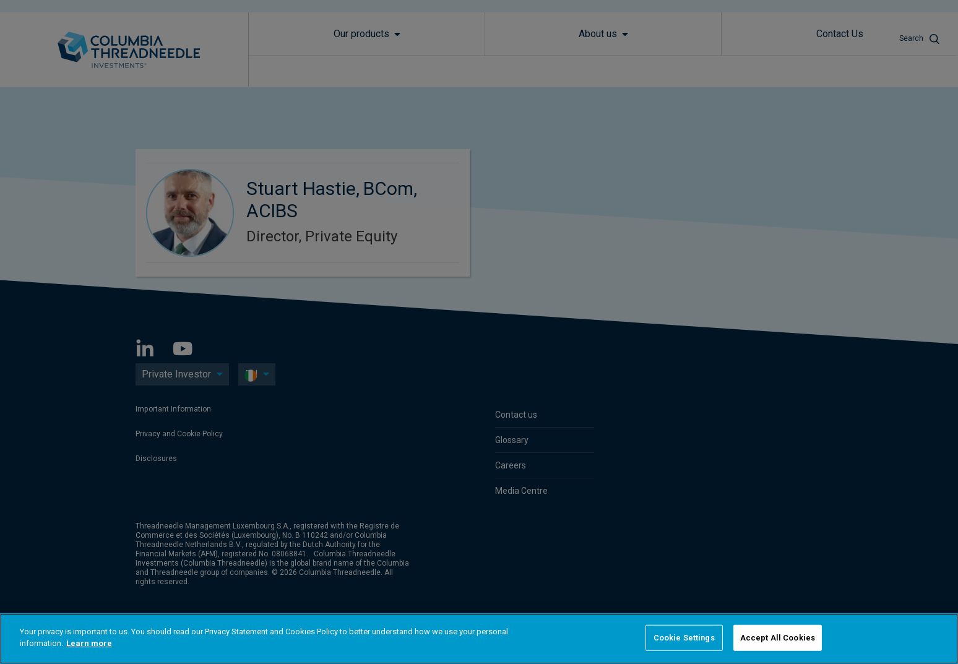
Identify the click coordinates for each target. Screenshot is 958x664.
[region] (479, 638)
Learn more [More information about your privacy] (89, 643)
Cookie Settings (684, 637)
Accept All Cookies (777, 637)
